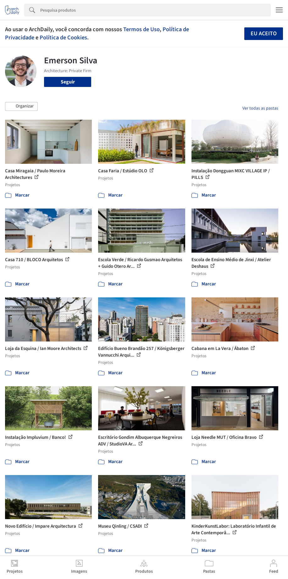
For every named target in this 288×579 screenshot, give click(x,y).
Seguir (68, 81)
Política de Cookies (63, 37)
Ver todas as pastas (260, 108)
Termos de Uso (141, 29)
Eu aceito (264, 33)
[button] (21, 106)
